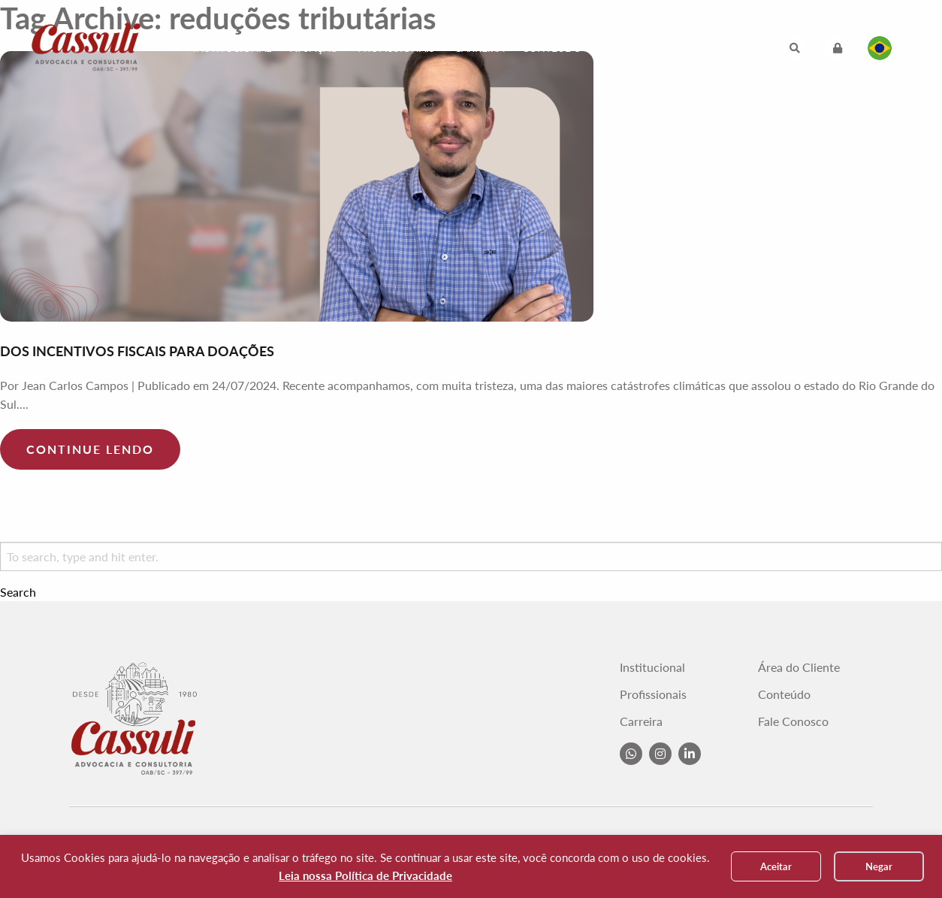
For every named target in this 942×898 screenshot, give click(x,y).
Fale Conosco (641, 47)
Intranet (725, 47)
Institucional (232, 47)
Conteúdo (551, 47)
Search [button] (18, 592)
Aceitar (776, 866)
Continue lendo (90, 449)
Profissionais (396, 47)
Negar (878, 866)
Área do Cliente (799, 667)
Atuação (314, 47)
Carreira (479, 47)
